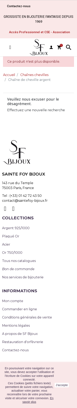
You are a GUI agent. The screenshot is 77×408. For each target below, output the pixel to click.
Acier (6, 244)
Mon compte (12, 301)
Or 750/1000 (12, 253)
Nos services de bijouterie (23, 277)
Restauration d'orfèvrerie (22, 342)
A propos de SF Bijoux (20, 334)
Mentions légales (16, 326)
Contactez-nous (15, 350)
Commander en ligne (19, 309)
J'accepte (62, 385)
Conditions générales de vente (27, 317)
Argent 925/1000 (16, 228)
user (51, 47)
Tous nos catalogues (19, 261)
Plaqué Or (10, 236)
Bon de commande (18, 269)
